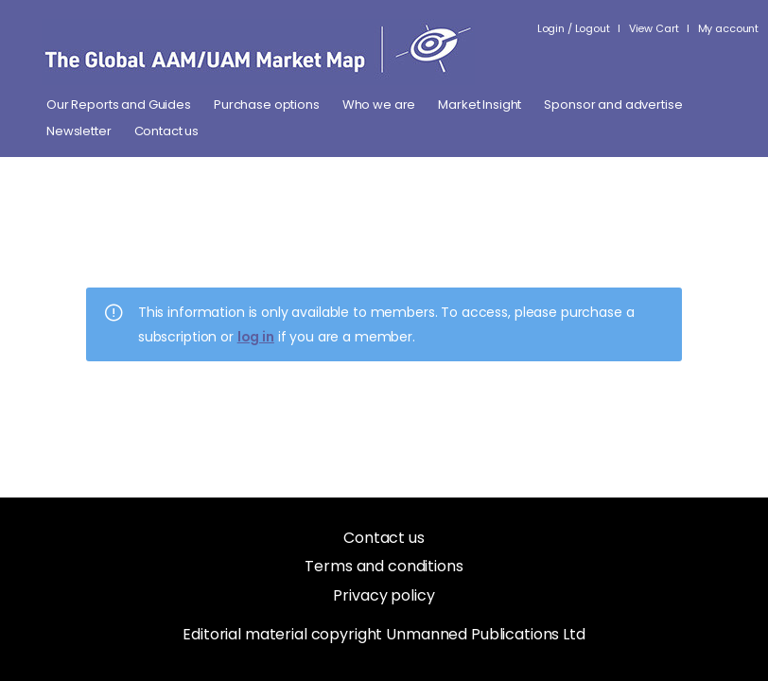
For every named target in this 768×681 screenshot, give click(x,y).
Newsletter (79, 131)
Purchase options (267, 105)
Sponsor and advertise (613, 105)
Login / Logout (573, 28)
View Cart (654, 28)
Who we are (379, 105)
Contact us (167, 131)
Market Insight (479, 105)
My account (728, 28)
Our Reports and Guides (118, 105)
